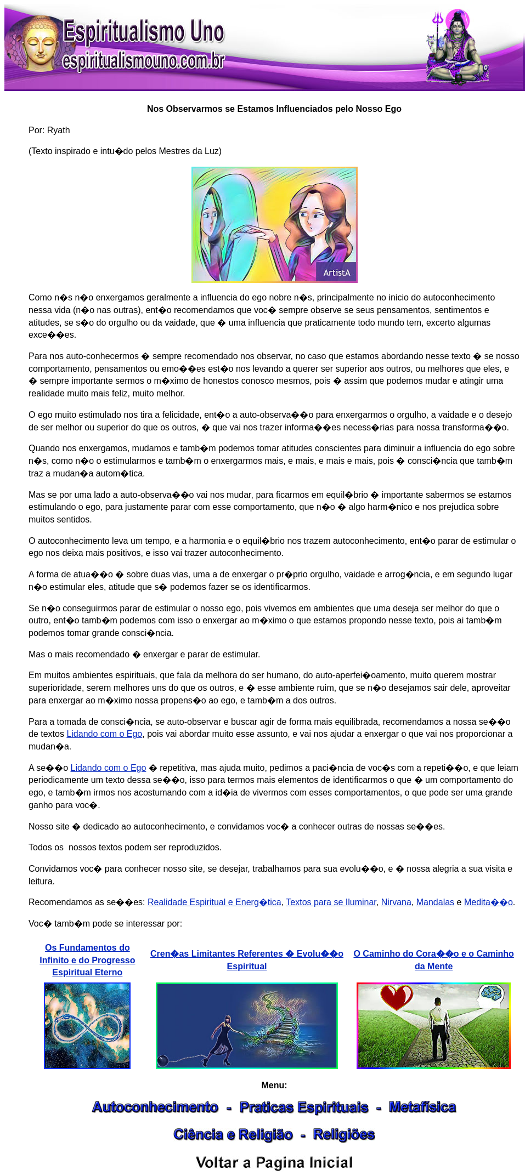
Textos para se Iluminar (331, 902)
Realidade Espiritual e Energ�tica (214, 902)
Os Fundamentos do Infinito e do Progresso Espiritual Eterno (87, 960)
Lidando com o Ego (104, 733)
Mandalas (435, 902)
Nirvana (396, 902)
